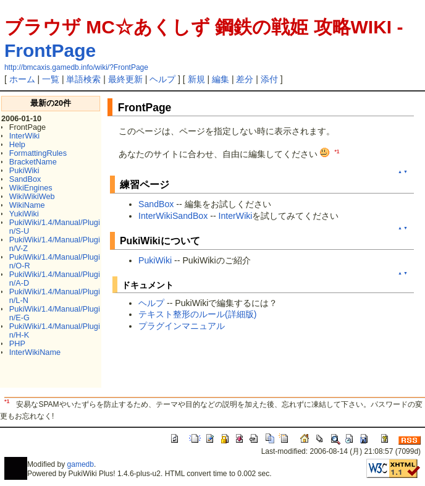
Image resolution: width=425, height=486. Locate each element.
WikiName (27, 205)
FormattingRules (38, 153)
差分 (244, 79)
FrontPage (50, 50)
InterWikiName (35, 352)
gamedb (80, 464)
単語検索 (83, 79)
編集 (220, 79)
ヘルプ (162, 79)
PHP (17, 343)
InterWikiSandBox (173, 216)
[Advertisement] (263, 367)
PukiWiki (24, 170)
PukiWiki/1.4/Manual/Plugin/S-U (54, 227)
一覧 (50, 79)
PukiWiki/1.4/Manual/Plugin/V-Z (54, 244)
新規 (196, 79)
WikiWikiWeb (32, 196)
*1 (337, 151)
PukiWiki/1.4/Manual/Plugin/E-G (54, 313)
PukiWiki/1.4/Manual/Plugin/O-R (54, 261)
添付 (269, 79)
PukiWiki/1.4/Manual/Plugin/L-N (54, 296)
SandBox (25, 179)
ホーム (22, 79)
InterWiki (24, 135)
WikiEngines (31, 187)
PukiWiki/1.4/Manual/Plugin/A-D (54, 279)
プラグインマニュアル (181, 326)
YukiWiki (24, 213)
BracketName (33, 161)
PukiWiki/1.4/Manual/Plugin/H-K (54, 330)
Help (17, 144)
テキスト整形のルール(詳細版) (197, 314)
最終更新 (125, 79)
